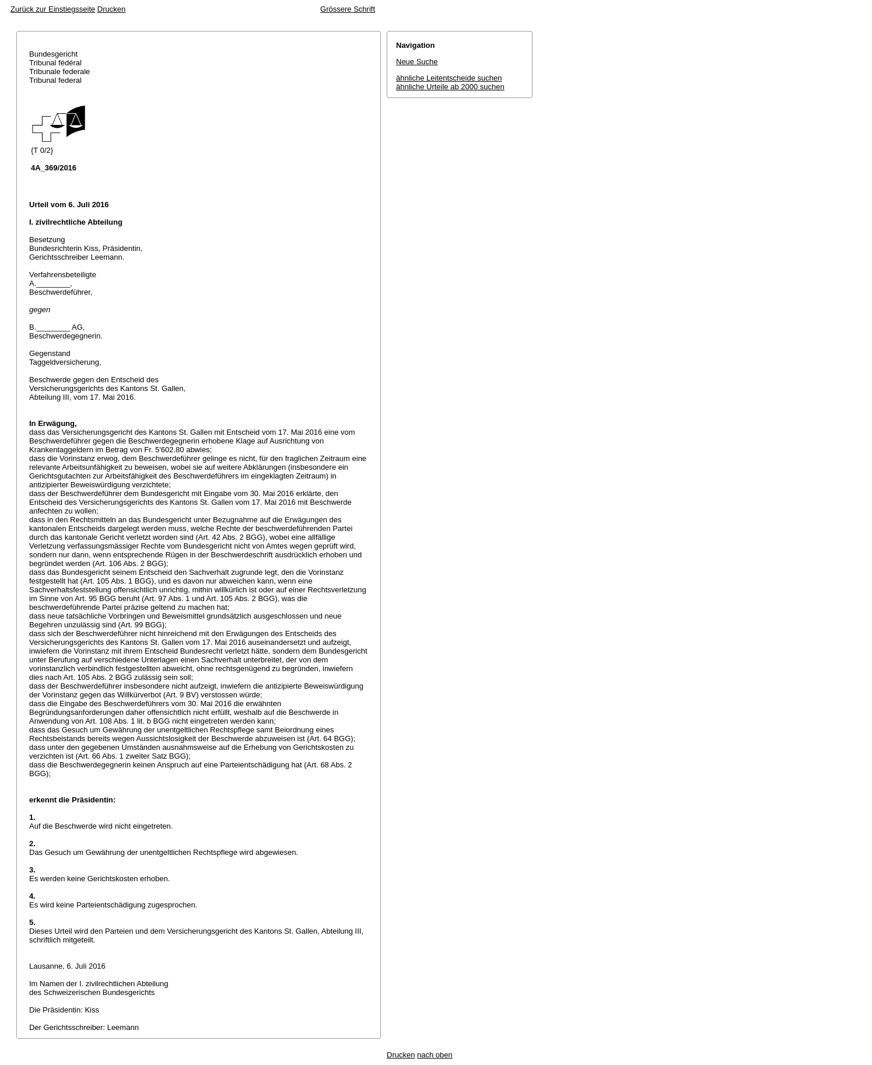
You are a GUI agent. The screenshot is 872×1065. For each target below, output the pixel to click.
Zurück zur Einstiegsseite (52, 9)
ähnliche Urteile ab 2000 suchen (450, 86)
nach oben (435, 1054)
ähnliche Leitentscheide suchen (449, 78)
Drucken (111, 9)
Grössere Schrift (347, 9)
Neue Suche (417, 61)
